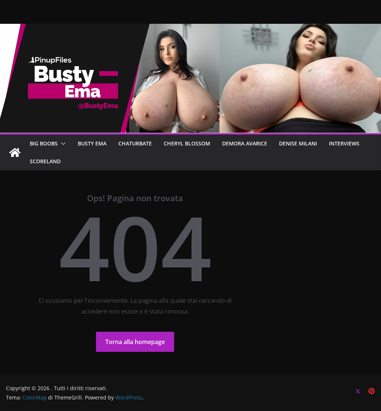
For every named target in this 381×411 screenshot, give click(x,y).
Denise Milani (298, 143)
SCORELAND (45, 161)
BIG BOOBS (44, 143)
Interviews (344, 143)
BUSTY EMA (92, 143)
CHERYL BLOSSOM (187, 143)
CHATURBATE (135, 143)
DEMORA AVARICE (244, 143)
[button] (62, 143)
